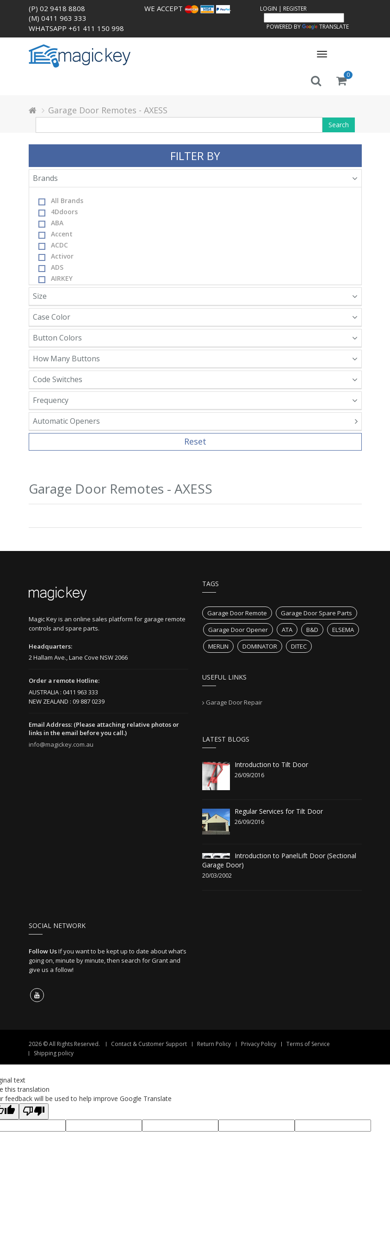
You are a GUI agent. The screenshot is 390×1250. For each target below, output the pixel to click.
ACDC (53, 245)
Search (338, 124)
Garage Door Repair (234, 702)
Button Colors (195, 338)
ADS (50, 267)
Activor (56, 256)
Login (268, 8)
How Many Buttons (195, 358)
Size (195, 296)
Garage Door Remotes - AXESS (107, 110)
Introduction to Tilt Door (271, 764)
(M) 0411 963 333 (58, 18)
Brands (195, 178)
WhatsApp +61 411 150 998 (76, 28)
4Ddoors (58, 212)
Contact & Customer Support (149, 1044)
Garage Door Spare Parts (316, 613)
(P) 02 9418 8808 (57, 8)
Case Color (195, 317)
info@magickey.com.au (61, 744)
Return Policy (214, 1044)
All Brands (60, 200)
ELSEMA (343, 629)
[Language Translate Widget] (304, 18)
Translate (325, 27)
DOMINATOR (259, 646)
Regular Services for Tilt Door (279, 811)
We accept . (187, 8)
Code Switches (195, 379)
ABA (50, 223)
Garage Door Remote (237, 613)
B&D (312, 629)
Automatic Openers (195, 421)
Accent (55, 234)
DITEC (299, 646)
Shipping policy (54, 1053)
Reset (195, 441)
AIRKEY (55, 278)
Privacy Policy (258, 1044)
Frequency (195, 400)
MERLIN (218, 646)
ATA (287, 629)
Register (295, 8)
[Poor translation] (34, 1111)
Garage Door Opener (238, 629)
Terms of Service (308, 1044)
